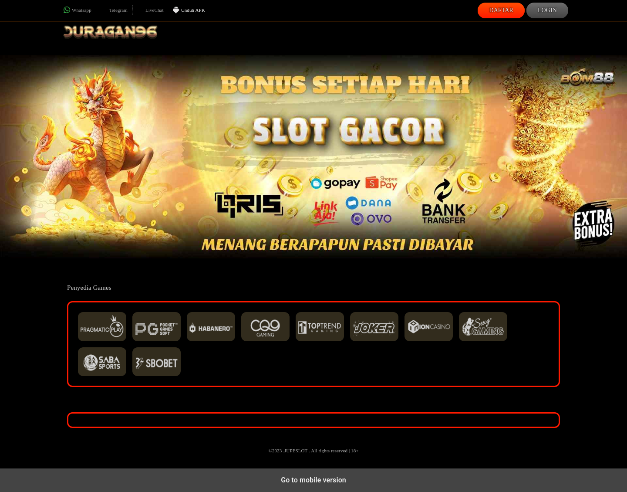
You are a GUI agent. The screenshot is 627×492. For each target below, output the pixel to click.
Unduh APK (188, 10)
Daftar (501, 10)
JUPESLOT (295, 450)
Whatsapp (77, 10)
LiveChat (150, 10)
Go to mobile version (313, 480)
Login (547, 10)
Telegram (114, 10)
